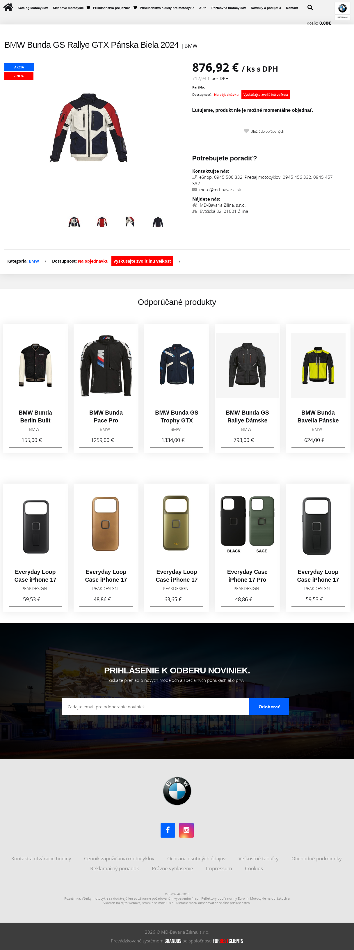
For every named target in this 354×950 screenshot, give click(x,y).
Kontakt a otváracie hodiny (41, 858)
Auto (203, 8)
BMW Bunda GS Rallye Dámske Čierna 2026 (247, 423)
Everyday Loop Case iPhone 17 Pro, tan (106, 582)
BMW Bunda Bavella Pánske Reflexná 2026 (318, 423)
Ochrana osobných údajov (197, 858)
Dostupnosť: (201, 94)
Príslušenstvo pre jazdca (112, 8)
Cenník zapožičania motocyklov (120, 858)
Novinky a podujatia (266, 8)
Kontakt (292, 8)
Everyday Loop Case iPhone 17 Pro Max (35, 582)
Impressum (219, 868)
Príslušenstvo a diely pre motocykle (167, 8)
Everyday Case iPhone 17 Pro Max (247, 582)
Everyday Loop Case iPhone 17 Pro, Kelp (177, 582)
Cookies (254, 868)
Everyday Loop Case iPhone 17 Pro (318, 582)
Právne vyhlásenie (173, 868)
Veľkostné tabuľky (259, 858)
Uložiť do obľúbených (267, 131)
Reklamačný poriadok (115, 868)
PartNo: (198, 87)
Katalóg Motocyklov (33, 8)
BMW (34, 261)
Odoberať (269, 707)
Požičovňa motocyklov (228, 8)
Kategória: (17, 261)
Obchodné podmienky (317, 858)
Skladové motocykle (68, 8)
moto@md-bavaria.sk (216, 189)
